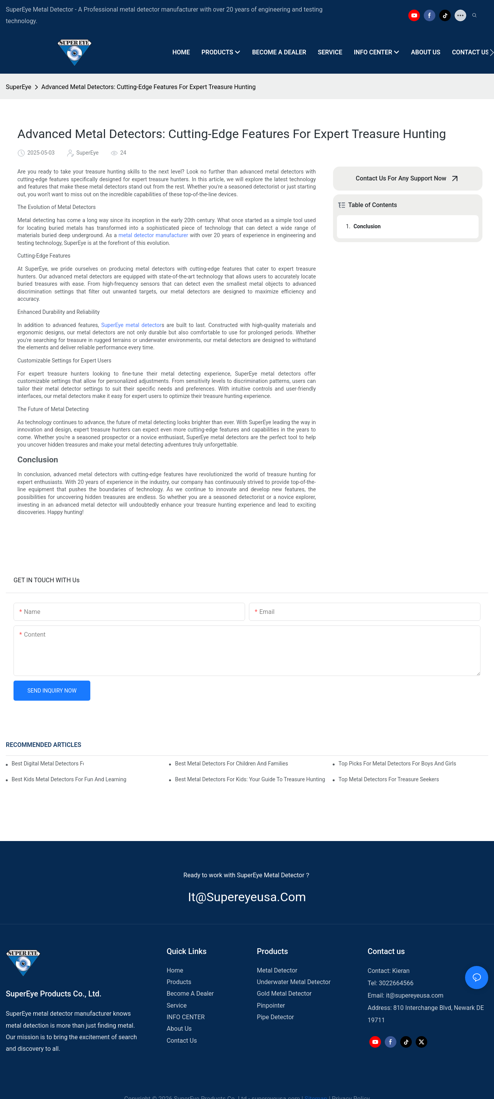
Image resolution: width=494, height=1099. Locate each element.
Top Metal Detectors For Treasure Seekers (388, 779)
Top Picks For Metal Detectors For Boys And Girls (397, 763)
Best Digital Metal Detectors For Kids (48, 763)
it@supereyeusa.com (247, 897)
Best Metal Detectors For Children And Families (231, 763)
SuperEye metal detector (131, 325)
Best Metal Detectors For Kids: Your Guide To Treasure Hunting (250, 779)
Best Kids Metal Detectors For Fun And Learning (69, 779)
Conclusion (367, 226)
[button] (492, 52)
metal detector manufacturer (153, 235)
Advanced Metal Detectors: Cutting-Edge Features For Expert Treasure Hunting (148, 87)
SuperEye (18, 87)
